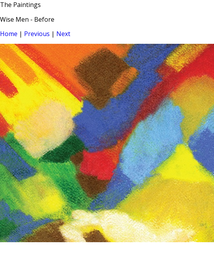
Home (8, 33)
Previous (37, 33)
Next (63, 33)
